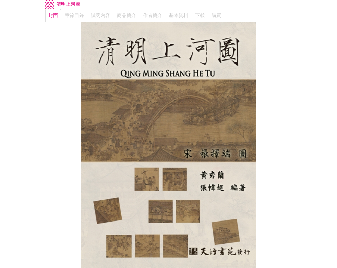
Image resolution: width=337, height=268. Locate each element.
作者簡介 (152, 15)
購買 (216, 15)
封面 (53, 15)
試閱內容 (100, 15)
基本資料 (178, 15)
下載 (200, 15)
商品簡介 (126, 15)
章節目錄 (74, 15)
